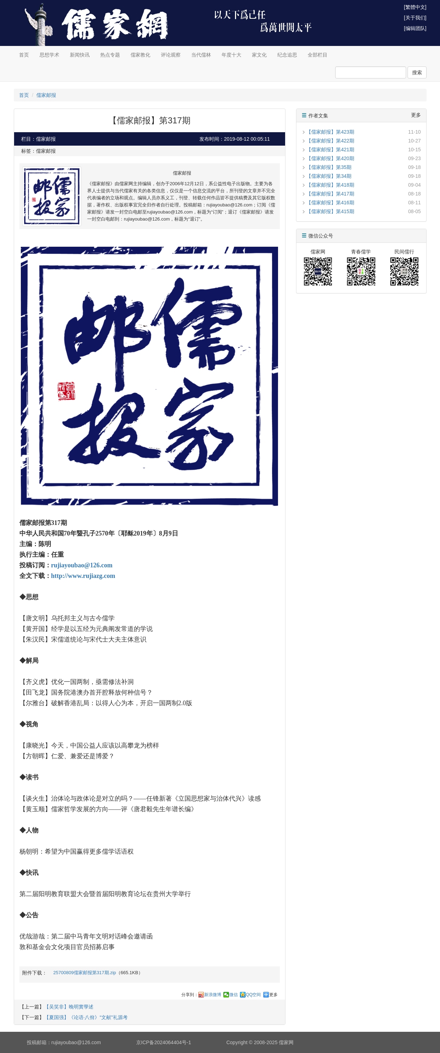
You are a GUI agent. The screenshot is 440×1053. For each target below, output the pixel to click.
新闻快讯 (80, 55)
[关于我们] (415, 18)
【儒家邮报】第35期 (328, 167)
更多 (273, 994)
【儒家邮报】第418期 (330, 185)
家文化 (259, 55)
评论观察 (171, 55)
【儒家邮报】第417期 (330, 194)
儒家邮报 (46, 95)
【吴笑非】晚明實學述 (69, 1007)
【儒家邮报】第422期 (330, 141)
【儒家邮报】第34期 (328, 176)
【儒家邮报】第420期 (330, 158)
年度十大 (231, 55)
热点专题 (110, 55)
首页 (24, 55)
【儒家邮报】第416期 (330, 202)
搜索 (417, 72)
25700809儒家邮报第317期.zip (84, 972)
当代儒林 (201, 55)
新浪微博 (212, 994)
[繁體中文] (415, 7)
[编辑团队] (415, 28)
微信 (233, 994)
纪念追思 (287, 55)
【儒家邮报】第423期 (330, 132)
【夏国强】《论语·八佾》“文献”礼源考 (86, 1017)
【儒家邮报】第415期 (330, 211)
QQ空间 (253, 994)
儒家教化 (140, 55)
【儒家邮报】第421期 (330, 149)
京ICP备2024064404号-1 (163, 1042)
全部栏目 (317, 55)
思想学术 (49, 55)
